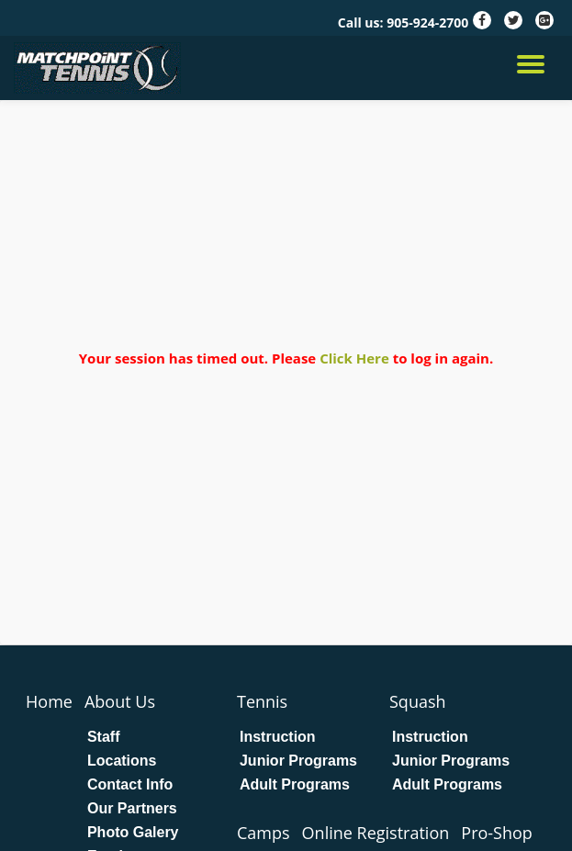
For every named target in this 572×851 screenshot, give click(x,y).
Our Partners (132, 808)
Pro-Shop (497, 833)
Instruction (278, 737)
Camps (263, 833)
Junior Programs (298, 761)
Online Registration (376, 833)
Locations (122, 761)
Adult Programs (295, 785)
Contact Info (130, 785)
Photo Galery (133, 832)
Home (49, 701)
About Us (119, 701)
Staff (103, 737)
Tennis (262, 701)
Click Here (354, 358)
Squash (417, 701)
